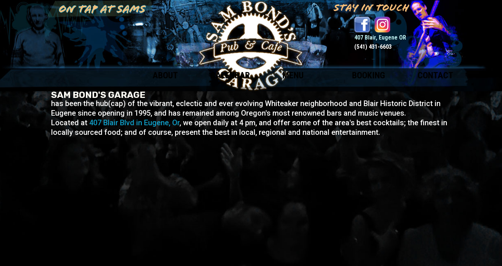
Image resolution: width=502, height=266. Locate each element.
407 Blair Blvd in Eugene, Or (134, 122)
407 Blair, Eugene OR (380, 37)
